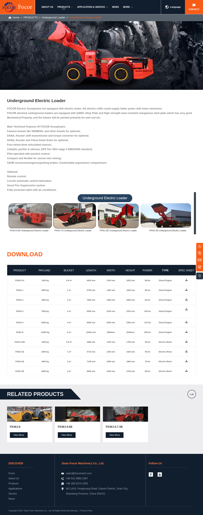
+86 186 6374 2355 (77, 483)
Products (13, 483)
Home (16, 17)
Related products (35, 394)
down (186, 280)
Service (12, 493)
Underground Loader (53, 17)
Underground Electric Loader (85, 17)
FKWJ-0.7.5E (114, 426)
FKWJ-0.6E (65, 426)
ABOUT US (47, 8)
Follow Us (155, 463)
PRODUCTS (31, 17)
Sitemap (73, 510)
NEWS (115, 8)
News (11, 498)
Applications (15, 488)
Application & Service (91, 8)
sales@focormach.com (79, 473)
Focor (11, 473)
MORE (126, 8)
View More (18, 435)
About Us (13, 478)
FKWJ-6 (15, 426)
